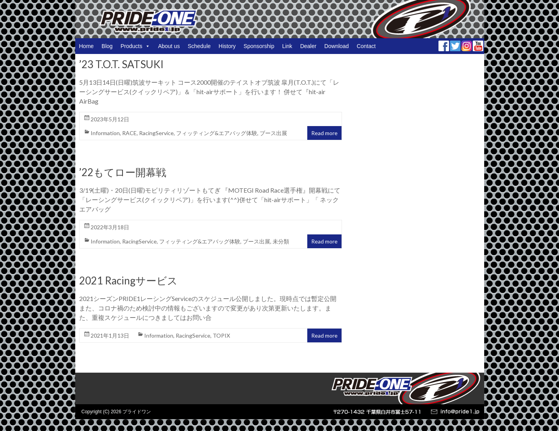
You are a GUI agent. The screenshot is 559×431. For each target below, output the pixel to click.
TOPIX (221, 335)
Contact (366, 46)
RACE (129, 133)
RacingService (156, 133)
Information (105, 133)
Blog (107, 46)
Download (336, 46)
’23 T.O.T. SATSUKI (121, 64)
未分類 (281, 241)
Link (287, 46)
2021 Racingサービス (128, 280)
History (227, 46)
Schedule (199, 46)
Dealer (308, 46)
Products (135, 46)
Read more (324, 133)
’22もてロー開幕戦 (122, 172)
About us (169, 46)
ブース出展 (273, 133)
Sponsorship (258, 46)
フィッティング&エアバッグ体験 (216, 133)
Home (86, 46)
